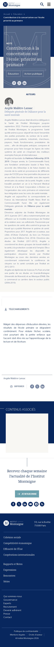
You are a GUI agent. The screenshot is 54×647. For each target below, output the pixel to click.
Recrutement (10, 606)
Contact (7, 617)
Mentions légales (17, 635)
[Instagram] (36, 504)
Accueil (6, 14)
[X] (19, 83)
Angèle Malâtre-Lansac (19, 108)
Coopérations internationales (19, 554)
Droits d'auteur (35, 635)
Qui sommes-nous (12, 596)
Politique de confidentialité (26, 631)
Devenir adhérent (12, 610)
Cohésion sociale (12, 537)
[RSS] (42, 504)
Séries (6, 581)
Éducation (17, 14)
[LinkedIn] (24, 83)
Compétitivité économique (17, 543)
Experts (7, 603)
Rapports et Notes (12, 564)
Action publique (33, 73)
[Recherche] (41, 4)
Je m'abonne (29, 494)
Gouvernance (10, 599)
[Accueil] (11, 4)
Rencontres (9, 575)
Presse (6, 613)
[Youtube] (30, 504)
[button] (50, 4)
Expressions (9, 569)
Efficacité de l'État (13, 549)
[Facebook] (14, 83)
